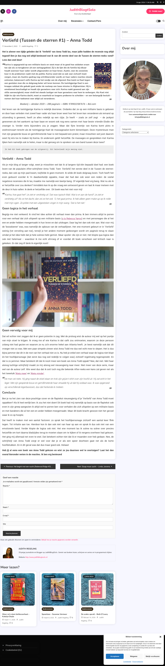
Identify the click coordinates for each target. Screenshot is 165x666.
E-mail (6, 515)
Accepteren (114, 656)
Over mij (62, 21)
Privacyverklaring (137, 661)
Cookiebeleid (127, 661)
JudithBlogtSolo (82, 9)
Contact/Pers (94, 21)
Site (4, 524)
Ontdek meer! (155, 11)
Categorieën (126, 129)
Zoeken (125, 32)
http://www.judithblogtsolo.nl (36, 557)
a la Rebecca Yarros (72, 218)
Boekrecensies (8, 34)
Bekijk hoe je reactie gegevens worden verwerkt (59, 540)
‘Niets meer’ (21, 373)
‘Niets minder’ (38, 373)
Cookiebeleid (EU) (14, 650)
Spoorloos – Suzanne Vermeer (54, 614)
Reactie (6, 486)
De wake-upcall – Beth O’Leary (94, 614)
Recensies (76, 21)
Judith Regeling (27, 46)
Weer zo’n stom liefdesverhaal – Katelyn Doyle (15, 615)
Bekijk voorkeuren (153, 656)
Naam (6, 507)
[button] (160, 637)
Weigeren (133, 656)
